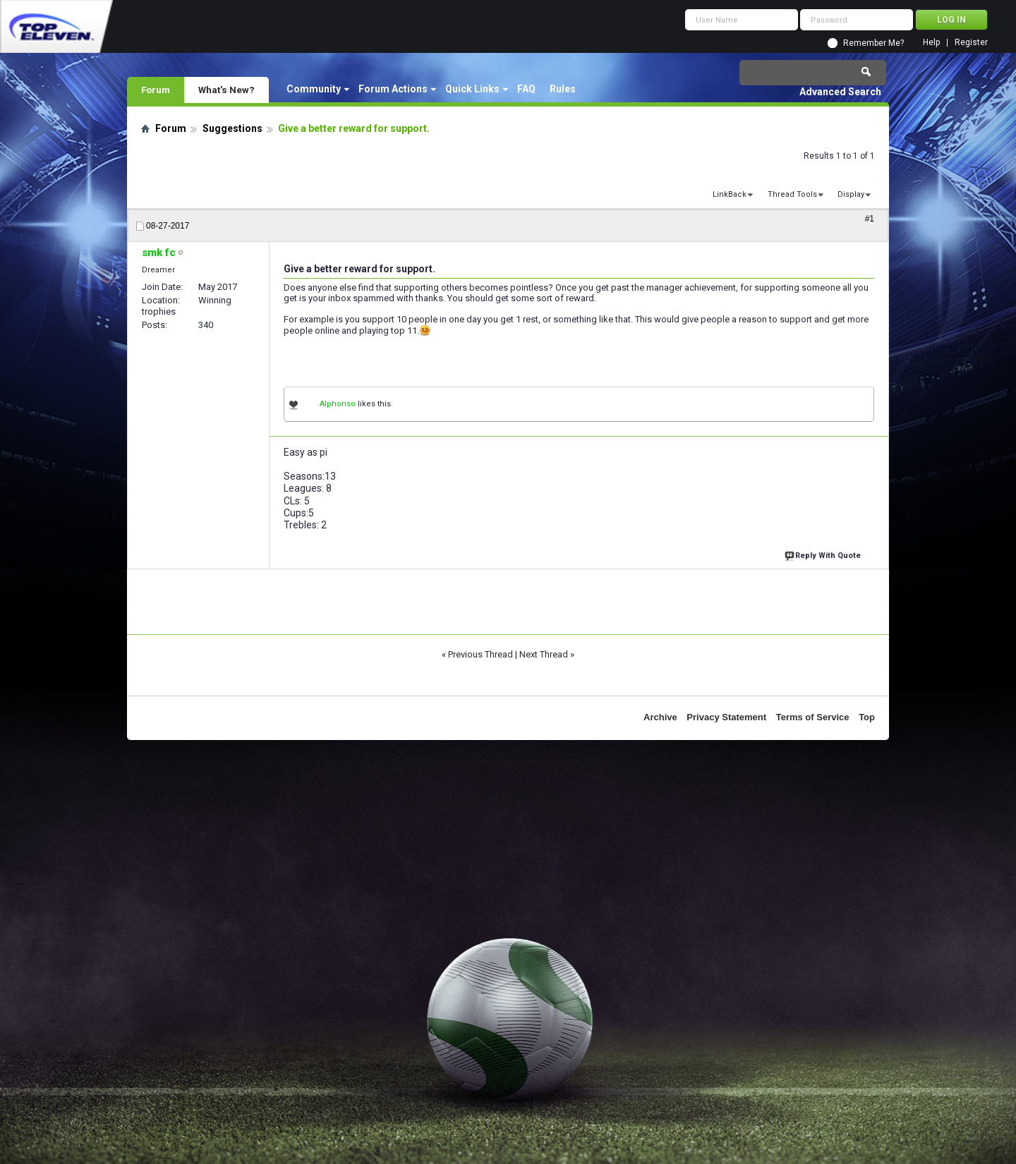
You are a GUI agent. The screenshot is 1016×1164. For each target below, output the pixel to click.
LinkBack (729, 194)
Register (971, 43)
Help (931, 43)
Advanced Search (840, 91)
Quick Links (472, 89)
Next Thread (543, 654)
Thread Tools (792, 194)
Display (850, 194)
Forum (155, 89)
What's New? (226, 89)
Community (313, 89)
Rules (563, 89)
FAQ (526, 89)
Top (867, 717)
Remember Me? (873, 43)
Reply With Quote (824, 554)
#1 (869, 219)
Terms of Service (812, 717)
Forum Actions (393, 89)
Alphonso (338, 403)
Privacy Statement (726, 717)
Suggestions (232, 128)
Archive (660, 717)
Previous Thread (480, 654)
